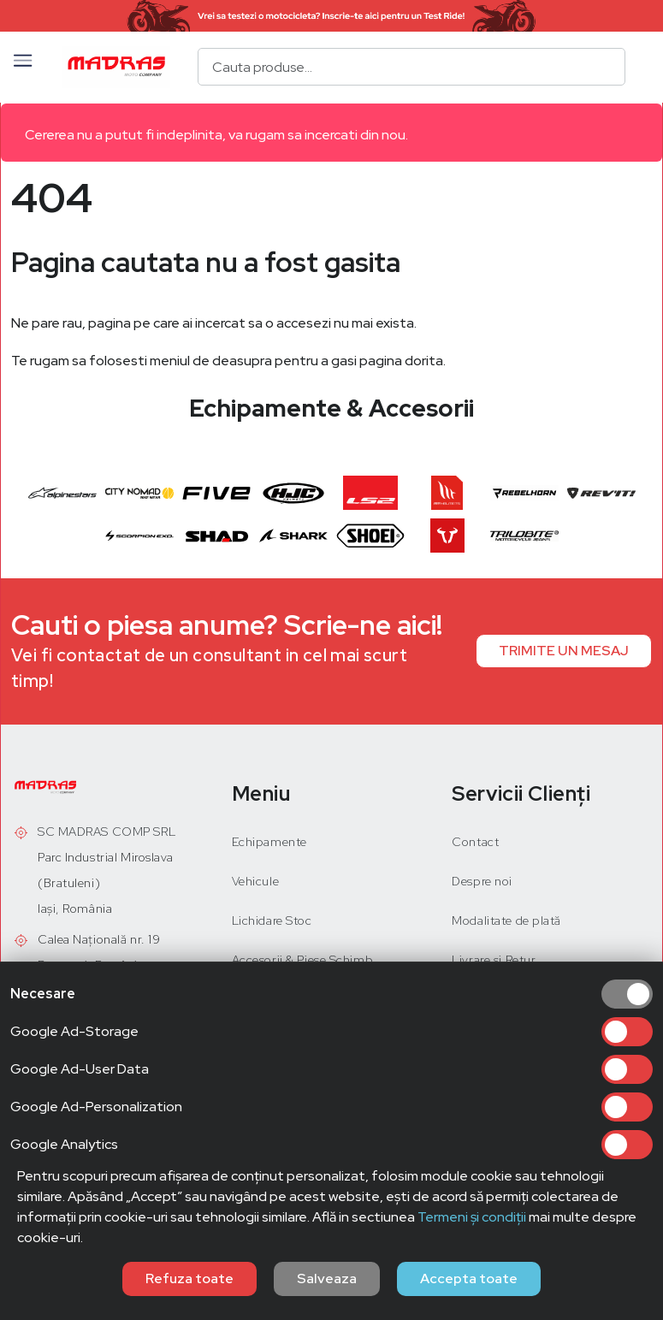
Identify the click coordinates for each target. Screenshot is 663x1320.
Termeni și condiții (471, 1217)
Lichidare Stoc (272, 920)
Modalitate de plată (506, 920)
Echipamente (269, 841)
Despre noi (482, 881)
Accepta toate (469, 1278)
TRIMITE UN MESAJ (564, 651)
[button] (22, 67)
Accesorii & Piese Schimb (302, 960)
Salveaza (327, 1278)
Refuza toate (189, 1278)
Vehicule (255, 881)
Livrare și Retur (494, 960)
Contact (475, 841)
